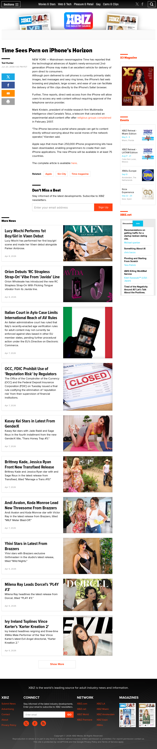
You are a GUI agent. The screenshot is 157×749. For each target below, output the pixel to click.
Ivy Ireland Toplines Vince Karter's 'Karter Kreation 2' (27, 624)
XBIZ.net (126, 214)
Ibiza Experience (128, 190)
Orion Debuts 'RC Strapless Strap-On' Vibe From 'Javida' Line (32, 274)
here (74, 163)
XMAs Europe (129, 171)
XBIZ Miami (103, 709)
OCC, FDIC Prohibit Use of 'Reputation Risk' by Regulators (31, 371)
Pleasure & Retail (84, 4)
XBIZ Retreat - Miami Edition (129, 132)
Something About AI (135, 248)
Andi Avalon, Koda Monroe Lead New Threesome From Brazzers (31, 505)
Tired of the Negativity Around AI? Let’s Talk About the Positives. (136, 289)
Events (124, 120)
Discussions (127, 223)
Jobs (138, 223)
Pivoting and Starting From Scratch (135, 260)
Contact (6, 714)
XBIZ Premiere (84, 719)
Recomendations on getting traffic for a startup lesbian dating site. (135, 234)
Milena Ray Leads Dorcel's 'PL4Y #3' (32, 587)
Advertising (8, 709)
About (5, 719)
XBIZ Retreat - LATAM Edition (130, 151)
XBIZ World (83, 714)
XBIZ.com (82, 703)
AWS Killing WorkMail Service (135, 272)
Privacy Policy (9, 725)
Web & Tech (64, 4)
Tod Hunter (8, 63)
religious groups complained (94, 117)
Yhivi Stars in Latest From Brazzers (26, 546)
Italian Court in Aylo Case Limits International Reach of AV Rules (31, 315)
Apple (48, 174)
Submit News (9, 703)
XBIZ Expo (102, 719)
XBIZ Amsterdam (106, 714)
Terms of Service (110, 741)
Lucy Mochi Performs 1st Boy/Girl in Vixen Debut (25, 233)
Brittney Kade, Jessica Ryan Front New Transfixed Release (29, 464)
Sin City (61, 174)
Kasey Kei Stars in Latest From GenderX (30, 423)
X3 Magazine (128, 57)
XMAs (100, 725)
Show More (57, 664)
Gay (98, 4)
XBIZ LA (101, 703)
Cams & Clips (111, 4)
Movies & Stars (47, 4)
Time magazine (80, 174)
